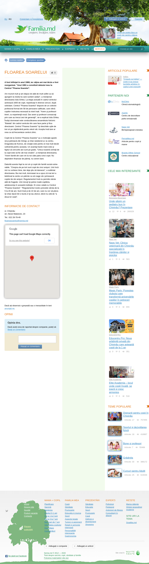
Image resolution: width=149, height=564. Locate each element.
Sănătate (69, 507)
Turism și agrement (73, 522)
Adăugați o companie (57, 546)
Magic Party (113, 287)
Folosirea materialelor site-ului (56, 558)
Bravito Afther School (131, 153)
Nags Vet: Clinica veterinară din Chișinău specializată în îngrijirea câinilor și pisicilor (121, 249)
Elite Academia (115, 380)
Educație (89, 507)
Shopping (89, 524)
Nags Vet (126, 127)
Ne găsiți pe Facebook (17, 556)
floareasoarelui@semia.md (16, 221)
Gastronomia (70, 536)
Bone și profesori (132, 443)
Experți (70, 49)
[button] (32, 258)
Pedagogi (110, 507)
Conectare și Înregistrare (31, 19)
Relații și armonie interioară (72, 526)
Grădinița (128, 458)
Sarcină (47, 507)
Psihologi (110, 504)
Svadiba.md (131, 522)
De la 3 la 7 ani (51, 519)
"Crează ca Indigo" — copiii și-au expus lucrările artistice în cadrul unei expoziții (132, 83)
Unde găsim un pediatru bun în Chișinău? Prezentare (120, 204)
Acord (26, 504)
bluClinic (125, 101)
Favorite (138, 19)
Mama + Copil (13, 49)
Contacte (28, 516)
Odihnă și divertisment (90, 520)
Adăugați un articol (117, 19)
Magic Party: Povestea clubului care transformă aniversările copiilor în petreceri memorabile (121, 296)
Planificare (49, 504)
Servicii (99, 49)
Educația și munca (73, 513)
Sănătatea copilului (52, 525)
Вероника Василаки (117, 198)
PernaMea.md (128, 138)
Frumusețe (69, 510)
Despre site (29, 507)
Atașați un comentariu (30, 346)
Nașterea (48, 510)
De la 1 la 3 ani (51, 516)
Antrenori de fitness (114, 510)
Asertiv (125, 113)
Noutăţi (27, 510)
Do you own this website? (19, 241)
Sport (67, 516)
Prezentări (53, 49)
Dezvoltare (49, 528)
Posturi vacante (31, 513)
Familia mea (33, 49)
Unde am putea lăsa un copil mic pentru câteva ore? (127, 35)
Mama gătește (132, 504)
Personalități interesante (70, 531)
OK (49, 240)
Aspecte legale (71, 519)
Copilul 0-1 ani (50, 513)
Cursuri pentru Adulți (134, 471)
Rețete (84, 49)
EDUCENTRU (114, 335)
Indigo (125, 77)
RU (6, 19)
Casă (67, 504)
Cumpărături (49, 531)
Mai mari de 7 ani (52, 522)
